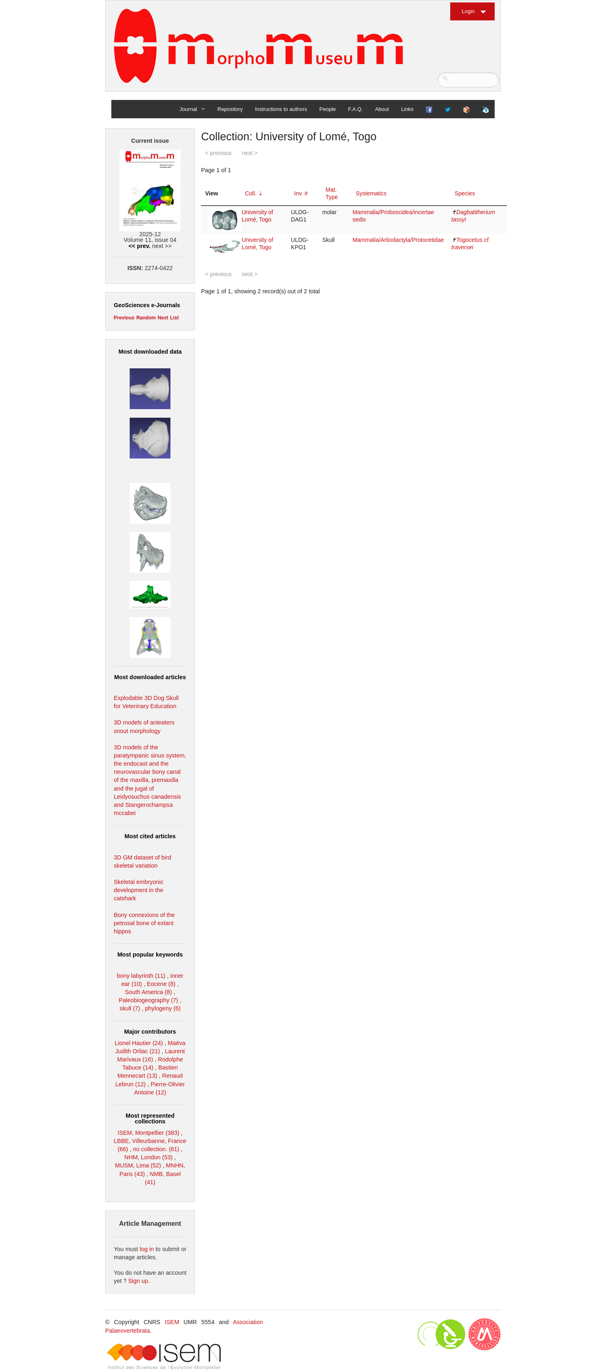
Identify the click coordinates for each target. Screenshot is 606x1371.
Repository (230, 109)
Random (146, 318)
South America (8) (148, 992)
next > (250, 153)
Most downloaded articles (150, 677)
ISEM (172, 1322)
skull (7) (129, 1008)
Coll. (251, 193)
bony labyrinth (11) (141, 975)
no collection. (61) (156, 1149)
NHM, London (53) (148, 1157)
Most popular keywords (150, 954)
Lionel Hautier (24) (139, 1043)
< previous (218, 153)
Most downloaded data (149, 351)
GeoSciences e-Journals (147, 305)
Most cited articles (150, 836)
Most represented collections (150, 1118)
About (382, 109)
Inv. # (300, 193)
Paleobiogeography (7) (148, 1000)
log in (147, 1249)
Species (465, 193)
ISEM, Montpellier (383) (148, 1133)
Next (163, 318)
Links (407, 109)
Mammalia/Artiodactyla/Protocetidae (398, 240)
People (327, 109)
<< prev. (139, 246)
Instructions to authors (281, 109)
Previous (124, 318)
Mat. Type (331, 193)
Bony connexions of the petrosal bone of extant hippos (144, 923)
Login (468, 11)
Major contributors (150, 1031)
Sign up (138, 1281)
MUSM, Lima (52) (138, 1165)
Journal (188, 109)
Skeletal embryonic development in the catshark (139, 890)
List (174, 318)
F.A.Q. (355, 109)
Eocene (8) (161, 984)
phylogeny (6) (163, 1008)
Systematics (371, 193)
